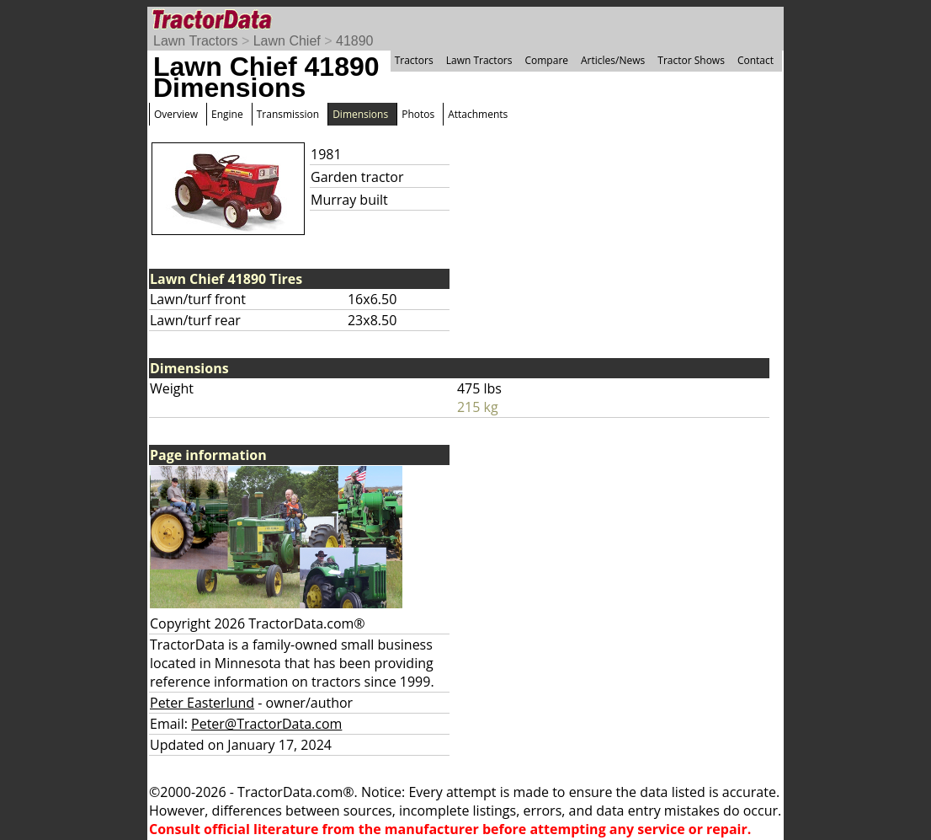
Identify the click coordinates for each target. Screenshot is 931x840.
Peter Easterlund (202, 702)
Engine (227, 114)
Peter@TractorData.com (266, 723)
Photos (418, 114)
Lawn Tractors (195, 41)
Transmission (288, 114)
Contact (755, 60)
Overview (176, 114)
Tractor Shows (691, 60)
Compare (546, 60)
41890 (355, 41)
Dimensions (360, 114)
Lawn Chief (287, 41)
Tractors (414, 60)
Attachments (478, 114)
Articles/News (613, 60)
